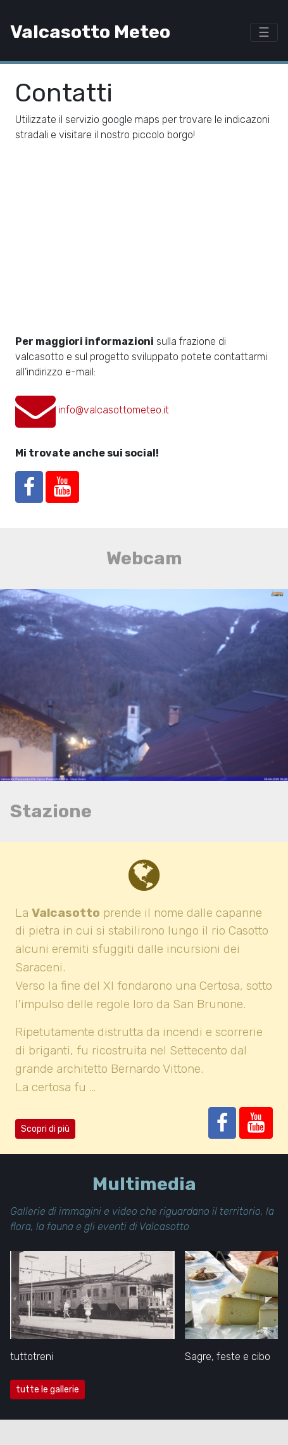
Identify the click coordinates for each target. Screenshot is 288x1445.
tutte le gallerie (47, 1389)
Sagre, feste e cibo (227, 1357)
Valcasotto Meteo (90, 31)
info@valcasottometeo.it (113, 410)
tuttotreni (31, 1357)
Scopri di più (45, 1129)
